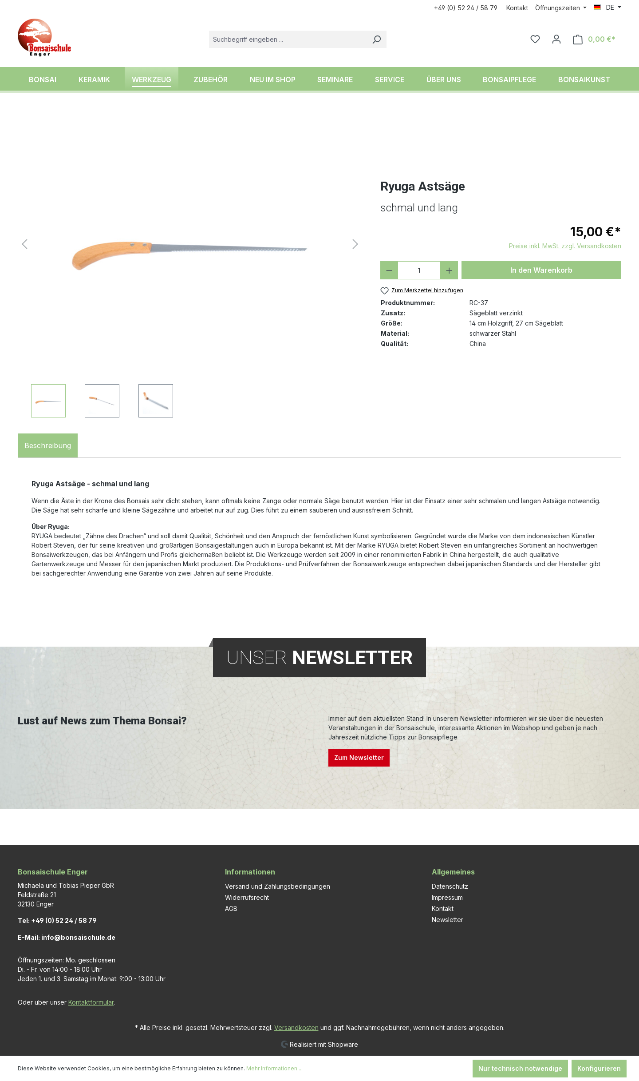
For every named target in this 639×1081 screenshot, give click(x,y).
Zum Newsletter (359, 757)
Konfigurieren (599, 1068)
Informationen (250, 871)
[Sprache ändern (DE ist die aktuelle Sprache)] (607, 7)
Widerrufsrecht (247, 897)
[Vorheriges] (24, 244)
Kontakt (517, 8)
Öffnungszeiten (558, 8)
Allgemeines (453, 871)
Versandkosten (296, 1027)
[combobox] (288, 39)
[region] (190, 264)
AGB (231, 908)
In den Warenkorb (541, 270)
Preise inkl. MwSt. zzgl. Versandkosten (565, 246)
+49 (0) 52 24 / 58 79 (465, 8)
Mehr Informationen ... (274, 1068)
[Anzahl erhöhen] (449, 270)
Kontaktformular (91, 1002)
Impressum (447, 897)
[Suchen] (376, 39)
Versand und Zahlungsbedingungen (277, 886)
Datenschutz (450, 886)
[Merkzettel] (535, 39)
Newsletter (447, 919)
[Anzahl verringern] (389, 270)
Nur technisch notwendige (520, 1068)
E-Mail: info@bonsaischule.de (66, 937)
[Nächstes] (355, 244)
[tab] (47, 445)
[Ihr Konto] (556, 39)
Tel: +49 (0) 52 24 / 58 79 (57, 920)
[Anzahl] (419, 270)
